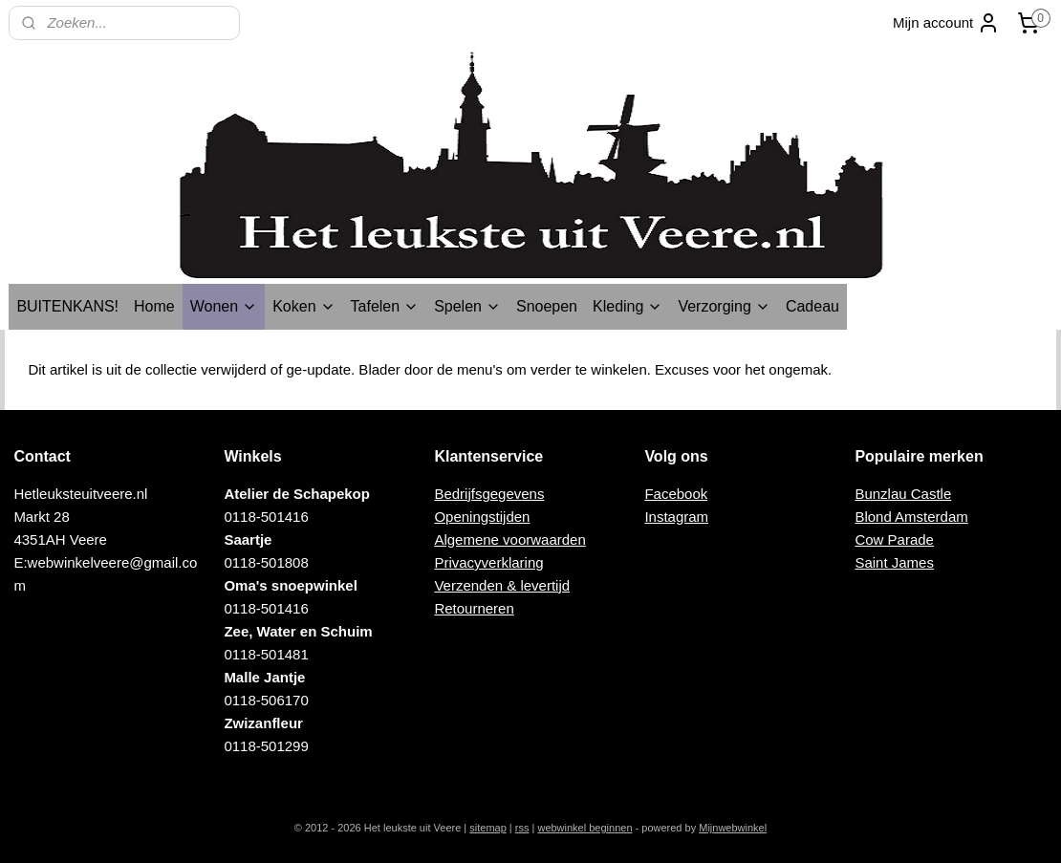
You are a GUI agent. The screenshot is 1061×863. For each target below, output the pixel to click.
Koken (303, 306)
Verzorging (724, 306)
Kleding (627, 306)
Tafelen (385, 306)
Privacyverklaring (488, 562)
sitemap (488, 827)
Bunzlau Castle (903, 493)
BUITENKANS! (67, 306)
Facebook (675, 493)
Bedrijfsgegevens (489, 493)
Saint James (894, 562)
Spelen (467, 306)
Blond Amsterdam (911, 516)
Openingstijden (482, 516)
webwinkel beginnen (584, 827)
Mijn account (946, 22)
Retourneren (473, 608)
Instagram (676, 516)
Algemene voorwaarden (509, 539)
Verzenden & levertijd (502, 585)
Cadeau (812, 306)
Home (154, 306)
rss (522, 827)
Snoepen (546, 306)
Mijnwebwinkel (733, 827)
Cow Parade (894, 539)
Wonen (223, 306)
